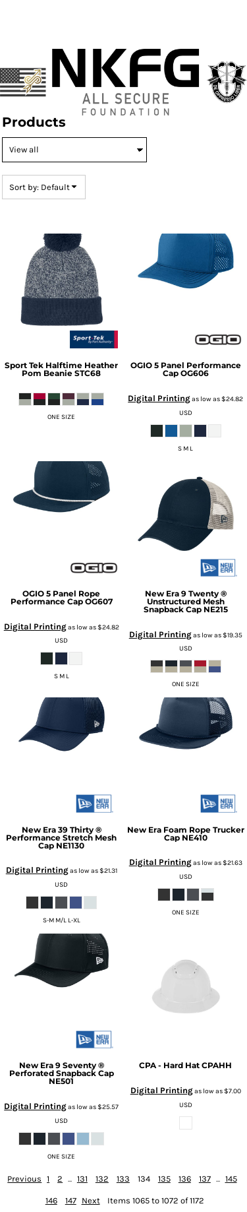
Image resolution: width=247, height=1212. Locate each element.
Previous (24, 1179)
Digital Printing (159, 398)
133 (123, 1179)
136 (184, 1179)
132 (102, 1179)
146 (51, 1200)
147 (70, 1200)
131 (82, 1179)
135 (164, 1179)
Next (91, 1200)
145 (231, 1179)
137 (205, 1179)
